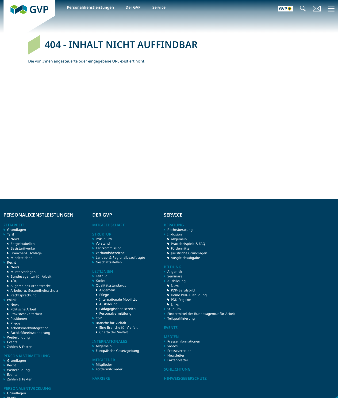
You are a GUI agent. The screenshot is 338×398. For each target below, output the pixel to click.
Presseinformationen (183, 341)
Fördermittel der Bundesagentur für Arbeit (201, 313)
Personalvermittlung (115, 313)
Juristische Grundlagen (189, 253)
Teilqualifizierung (181, 318)
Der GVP (133, 7)
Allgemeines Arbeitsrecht (30, 286)
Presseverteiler (179, 350)
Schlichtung (177, 369)
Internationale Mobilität (118, 299)
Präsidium (104, 238)
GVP (7, 2)
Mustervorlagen (23, 271)
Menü (331, 8)
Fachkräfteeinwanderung (30, 332)
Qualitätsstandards (111, 285)
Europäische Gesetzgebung (117, 350)
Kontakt (317, 9)
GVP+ (282, 9)
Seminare (174, 276)
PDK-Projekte (181, 299)
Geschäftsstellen (109, 262)
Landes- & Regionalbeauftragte (120, 257)
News (15, 239)
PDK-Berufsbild (183, 290)
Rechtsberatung (180, 229)
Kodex (100, 280)
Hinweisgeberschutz (185, 378)
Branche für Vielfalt (111, 323)
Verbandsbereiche (110, 253)
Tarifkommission (109, 248)
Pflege (15, 323)
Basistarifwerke (23, 248)
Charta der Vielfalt (113, 332)
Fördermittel (180, 248)
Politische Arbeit (23, 309)
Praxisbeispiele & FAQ (188, 243)
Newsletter (175, 355)
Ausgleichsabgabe (185, 257)
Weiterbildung (18, 337)
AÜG (14, 281)
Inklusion (174, 234)
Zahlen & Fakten (19, 346)
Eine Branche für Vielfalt (118, 327)
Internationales (109, 341)
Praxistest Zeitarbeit (26, 314)
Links (175, 304)
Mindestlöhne (21, 257)
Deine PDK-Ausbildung (189, 295)
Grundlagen (16, 229)
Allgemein (107, 290)
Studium (174, 309)
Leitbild (102, 276)
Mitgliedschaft (108, 225)
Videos (172, 346)
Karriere (101, 378)
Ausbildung (108, 304)
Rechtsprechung (24, 295)
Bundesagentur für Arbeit (31, 276)
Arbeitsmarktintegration (30, 328)
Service (158, 7)
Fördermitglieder (109, 369)
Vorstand (103, 243)
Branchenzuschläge (26, 253)
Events (12, 342)
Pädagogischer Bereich (117, 308)
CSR (99, 318)
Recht (11, 365)
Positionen (19, 318)
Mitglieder (104, 364)
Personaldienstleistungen (90, 7)
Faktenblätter (177, 360)
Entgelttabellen (23, 243)
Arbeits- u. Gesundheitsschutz (34, 290)
